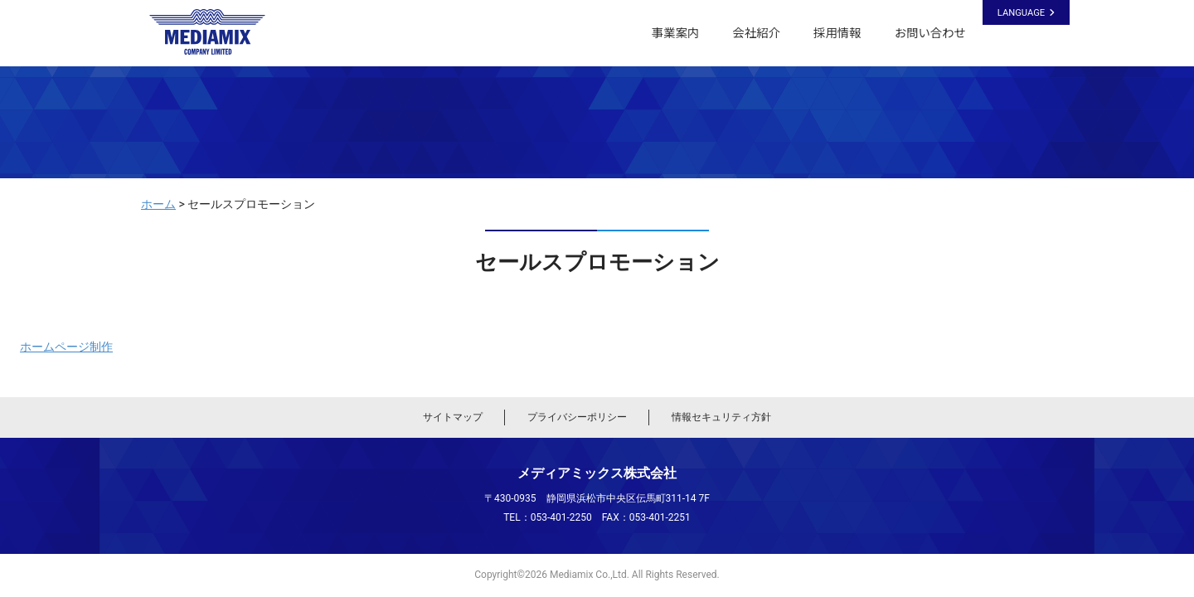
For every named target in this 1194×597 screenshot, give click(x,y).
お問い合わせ (930, 33)
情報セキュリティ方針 (721, 417)
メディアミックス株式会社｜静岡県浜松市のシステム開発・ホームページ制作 (214, 32)
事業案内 (676, 33)
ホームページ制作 (66, 346)
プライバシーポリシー (577, 417)
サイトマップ (453, 417)
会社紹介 (756, 33)
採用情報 (837, 33)
